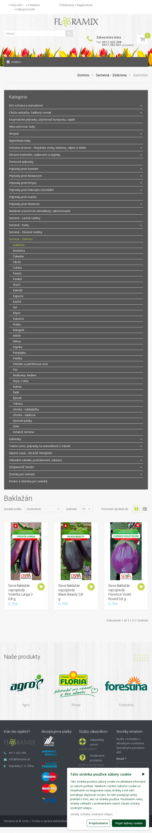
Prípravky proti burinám (23, 169)
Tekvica (17, 403)
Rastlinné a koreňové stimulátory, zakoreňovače (39, 211)
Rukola (17, 386)
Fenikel (17, 279)
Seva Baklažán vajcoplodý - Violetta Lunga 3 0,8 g (20, 592)
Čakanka (18, 256)
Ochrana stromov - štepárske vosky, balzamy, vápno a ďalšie (47, 147)
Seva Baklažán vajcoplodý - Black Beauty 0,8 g (70, 592)
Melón (17, 335)
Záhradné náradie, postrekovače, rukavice (35, 460)
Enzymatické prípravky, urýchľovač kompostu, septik (42, 119)
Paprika (17, 347)
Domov (83, 75)
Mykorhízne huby (19, 140)
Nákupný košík (25, 9)
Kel (15, 307)
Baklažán (140, 75)
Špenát (17, 398)
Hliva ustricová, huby (22, 126)
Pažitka (17, 358)
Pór (15, 369)
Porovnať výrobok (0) (114, 509)
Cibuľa (17, 262)
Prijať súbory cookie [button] (128, 823)
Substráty (15, 439)
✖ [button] (143, 774)
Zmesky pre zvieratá (22, 474)
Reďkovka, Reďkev (24, 375)
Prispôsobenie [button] (98, 823)
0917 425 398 (111, 42)
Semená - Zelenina (111, 75)
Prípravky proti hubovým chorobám (31, 190)
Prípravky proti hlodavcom (25, 176)
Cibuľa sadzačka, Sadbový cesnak (30, 112)
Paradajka (19, 352)
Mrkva (17, 341)
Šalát (16, 392)
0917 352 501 (111, 45)
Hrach (16, 284)
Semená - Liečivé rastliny (24, 218)
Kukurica (18, 318)
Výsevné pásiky (22, 420)
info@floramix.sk (19, 759)
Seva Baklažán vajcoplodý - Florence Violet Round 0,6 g (119, 592)
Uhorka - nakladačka (26, 409)
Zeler (16, 426)
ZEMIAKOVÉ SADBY (21, 467)
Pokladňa (34, 5)
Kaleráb (17, 290)
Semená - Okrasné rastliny (25, 232)
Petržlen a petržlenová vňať (30, 364)
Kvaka (17, 324)
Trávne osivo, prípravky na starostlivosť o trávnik (39, 446)
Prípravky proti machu (23, 197)
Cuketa (17, 267)
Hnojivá (14, 133)
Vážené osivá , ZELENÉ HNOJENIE (30, 453)
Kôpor (17, 313)
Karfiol (17, 301)
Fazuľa (17, 273)
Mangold (18, 330)
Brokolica (19, 250)
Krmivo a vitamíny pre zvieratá (28, 481)
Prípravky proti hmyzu (22, 183)
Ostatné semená (23, 432)
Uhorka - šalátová (24, 415)
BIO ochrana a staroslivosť (26, 105)
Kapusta (18, 296)
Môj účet (16, 5)
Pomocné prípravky (21, 162)
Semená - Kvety (19, 225)
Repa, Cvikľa (20, 381)
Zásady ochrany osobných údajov (91, 814)
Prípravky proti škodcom (24, 204)
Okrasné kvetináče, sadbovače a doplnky (34, 155)
